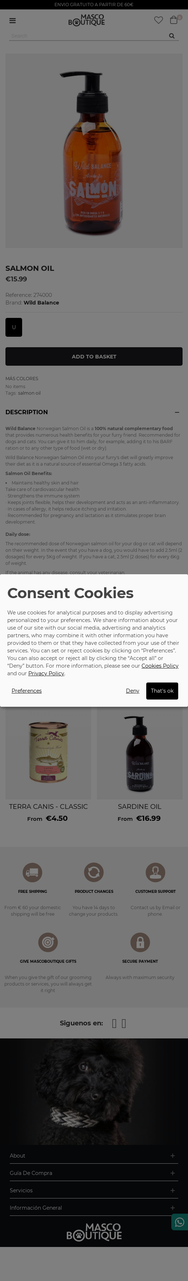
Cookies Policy (160, 666)
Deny (132, 691)
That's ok (162, 691)
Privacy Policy (46, 673)
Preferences (27, 691)
